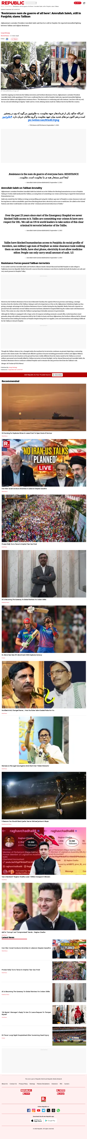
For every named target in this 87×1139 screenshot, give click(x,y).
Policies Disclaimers (43, 1084)
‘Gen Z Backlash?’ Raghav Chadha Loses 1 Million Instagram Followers (26, 877)
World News (5, 36)
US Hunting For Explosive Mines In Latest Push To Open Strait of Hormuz (27, 433)
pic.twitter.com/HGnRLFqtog (43, 120)
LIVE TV (78, 3)
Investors (55, 1084)
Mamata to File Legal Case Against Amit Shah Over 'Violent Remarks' (25, 766)
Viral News (4, 879)
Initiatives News (5, 602)
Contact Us (13, 1084)
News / (3, 6)
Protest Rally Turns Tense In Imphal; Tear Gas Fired (19, 544)
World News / (9, 6)
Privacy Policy (23, 1084)
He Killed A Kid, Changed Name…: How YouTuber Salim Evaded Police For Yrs (28, 710)
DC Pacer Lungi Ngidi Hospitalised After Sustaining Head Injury (25, 1035)
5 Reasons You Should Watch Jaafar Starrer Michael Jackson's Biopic (25, 821)
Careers (66, 1084)
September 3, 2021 (53, 125)
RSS (61, 1084)
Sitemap (32, 1084)
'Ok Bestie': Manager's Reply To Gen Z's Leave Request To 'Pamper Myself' (26, 1013)
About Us (5, 1084)
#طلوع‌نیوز (7, 116)
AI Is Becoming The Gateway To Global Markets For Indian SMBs (24, 599)
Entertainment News (6, 824)
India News (4, 547)
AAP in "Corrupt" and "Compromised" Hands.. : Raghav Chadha (23, 932)
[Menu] (83, 3)
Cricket (3, 657)
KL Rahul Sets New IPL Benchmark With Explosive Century (22, 655)
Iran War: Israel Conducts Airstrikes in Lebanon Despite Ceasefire (24, 489)
